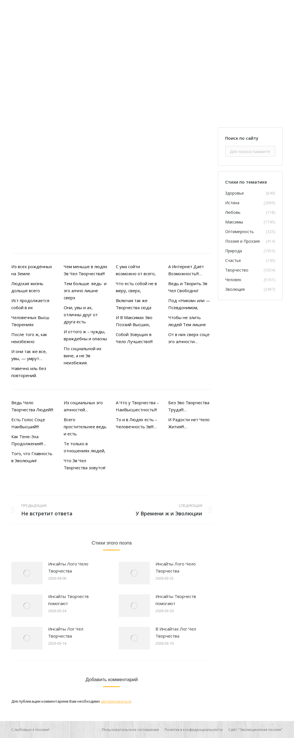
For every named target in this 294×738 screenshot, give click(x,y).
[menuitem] (130, 729)
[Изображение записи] (26, 573)
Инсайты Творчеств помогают (68, 599)
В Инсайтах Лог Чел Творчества (175, 632)
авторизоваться (116, 701)
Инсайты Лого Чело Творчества (68, 567)
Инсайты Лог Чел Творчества (65, 632)
